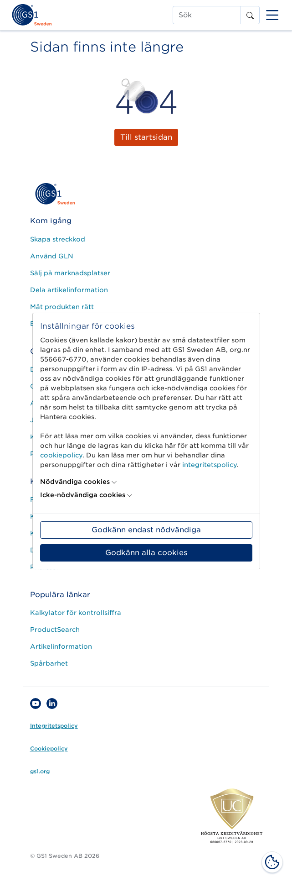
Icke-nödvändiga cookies (82, 495)
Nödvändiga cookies (75, 481)
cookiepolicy (61, 455)
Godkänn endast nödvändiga (146, 529)
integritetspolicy (209, 464)
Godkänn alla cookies (146, 552)
